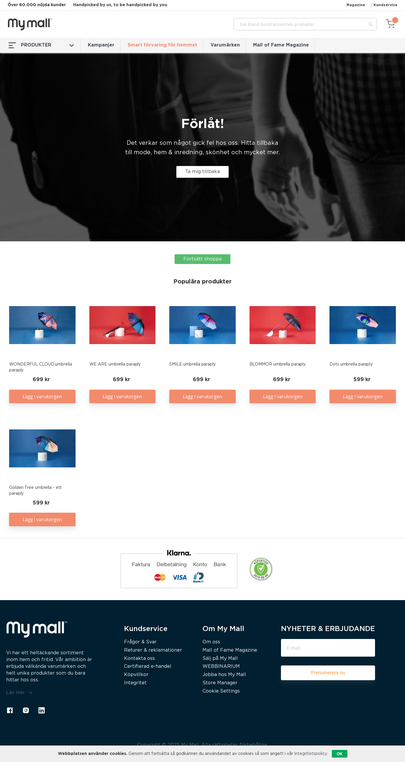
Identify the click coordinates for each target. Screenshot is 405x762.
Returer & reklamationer (153, 650)
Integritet (135, 683)
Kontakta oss (139, 658)
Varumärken (225, 45)
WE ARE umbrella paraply (115, 364)
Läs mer (19, 692)
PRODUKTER (41, 45)
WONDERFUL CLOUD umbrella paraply (40, 367)
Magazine (356, 5)
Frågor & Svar (140, 642)
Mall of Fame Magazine (281, 45)
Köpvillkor (136, 675)
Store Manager (219, 683)
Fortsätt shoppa (202, 259)
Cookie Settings (221, 691)
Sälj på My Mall (220, 658)
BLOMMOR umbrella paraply (278, 364)
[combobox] (305, 24)
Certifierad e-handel (147, 666)
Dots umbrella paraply (351, 364)
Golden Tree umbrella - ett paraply (35, 490)
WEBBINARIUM (221, 666)
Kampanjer (101, 45)
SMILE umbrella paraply (192, 364)
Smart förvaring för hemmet (162, 45)
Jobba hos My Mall (224, 675)
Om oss (211, 642)
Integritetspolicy (310, 754)
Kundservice (385, 5)
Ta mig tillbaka (202, 172)
